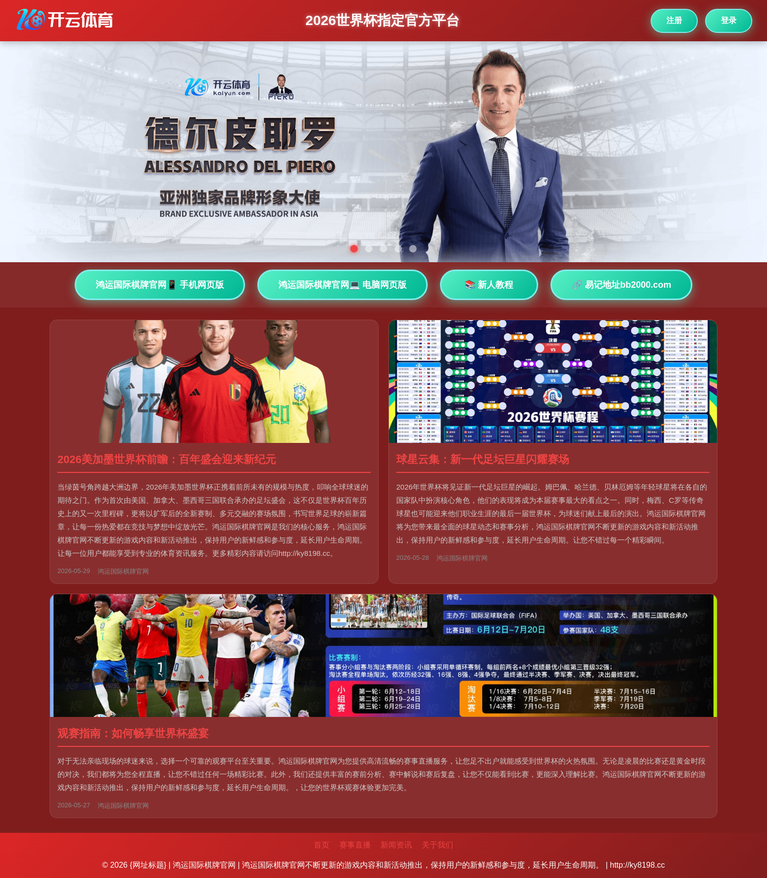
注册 (674, 20)
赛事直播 (355, 845)
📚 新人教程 (489, 285)
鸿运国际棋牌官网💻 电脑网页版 (342, 285)
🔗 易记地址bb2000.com (621, 285)
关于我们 (437, 845)
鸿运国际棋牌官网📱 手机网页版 (160, 285)
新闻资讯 (396, 845)
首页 (321, 845)
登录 (729, 20)
